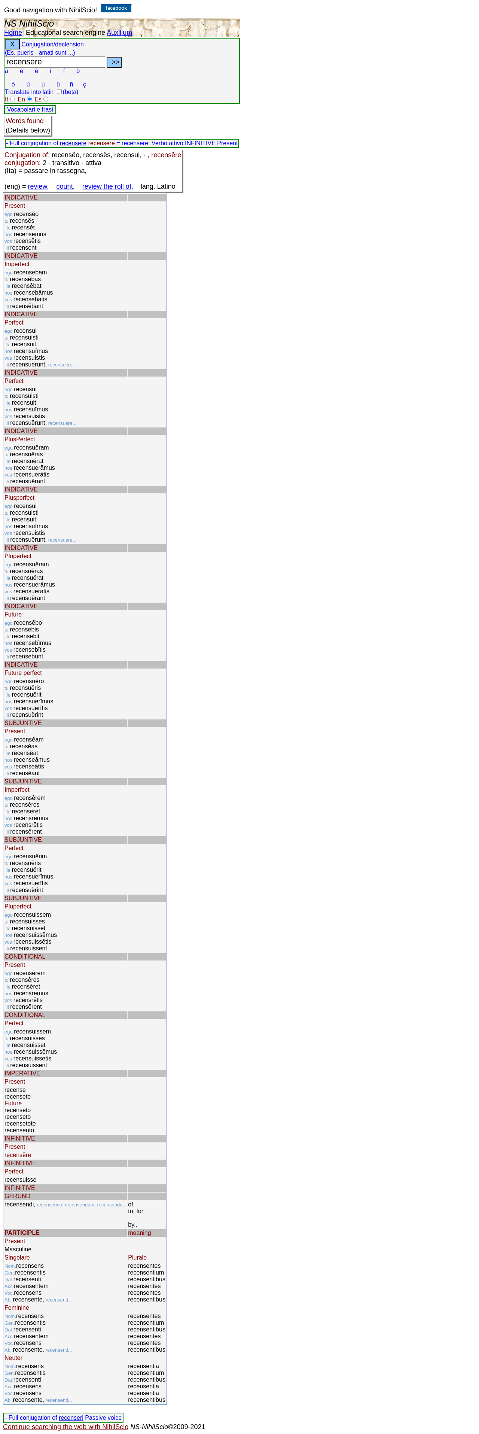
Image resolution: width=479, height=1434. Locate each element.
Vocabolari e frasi (30, 109)
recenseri (71, 1418)
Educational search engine (65, 32)
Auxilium (119, 32)
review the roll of (106, 186)
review (37, 186)
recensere (73, 143)
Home (13, 32)
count (65, 186)
